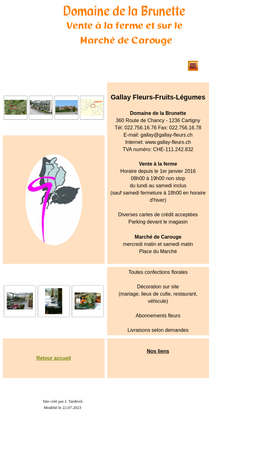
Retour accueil (53, 358)
